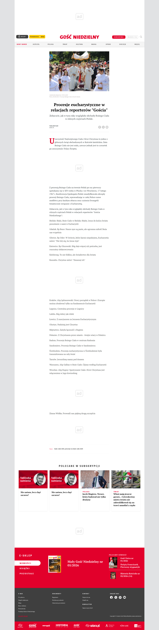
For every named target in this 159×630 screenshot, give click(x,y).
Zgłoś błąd (23, 616)
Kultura (79, 44)
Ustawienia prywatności (58, 603)
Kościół (36, 44)
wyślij (107, 127)
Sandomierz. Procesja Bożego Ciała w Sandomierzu (72, 345)
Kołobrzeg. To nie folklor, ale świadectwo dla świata (72, 254)
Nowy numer (22, 44)
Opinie (108, 44)
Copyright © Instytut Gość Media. (118, 616)
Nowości (24, 563)
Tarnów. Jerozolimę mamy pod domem (66, 359)
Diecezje (122, 44)
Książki (24, 568)
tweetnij (104, 127)
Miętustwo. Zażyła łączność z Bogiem (66, 329)
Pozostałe (24, 573)
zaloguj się (132, 37)
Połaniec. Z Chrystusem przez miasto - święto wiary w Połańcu (77, 335)
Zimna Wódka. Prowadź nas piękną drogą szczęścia (72, 413)
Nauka (93, 44)
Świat (65, 44)
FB (100, 127)
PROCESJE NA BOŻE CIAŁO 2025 (74, 449)
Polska (51, 44)
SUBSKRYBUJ (119, 37)
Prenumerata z (37, 37)
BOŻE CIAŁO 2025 (59, 449)
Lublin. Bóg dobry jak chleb (61, 314)
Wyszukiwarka (141, 37)
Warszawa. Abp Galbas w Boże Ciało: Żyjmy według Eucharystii (77, 364)
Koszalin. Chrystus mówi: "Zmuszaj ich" (67, 260)
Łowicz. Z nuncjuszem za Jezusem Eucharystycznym (72, 319)
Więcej (137, 44)
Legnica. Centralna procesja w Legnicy (66, 308)
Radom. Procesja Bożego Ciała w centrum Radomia (72, 340)
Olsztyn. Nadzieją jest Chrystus (63, 324)
